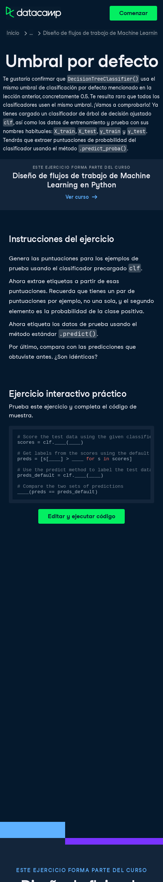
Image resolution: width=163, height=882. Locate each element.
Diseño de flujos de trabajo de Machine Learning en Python (100, 33)
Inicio (13, 33)
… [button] (31, 33)
